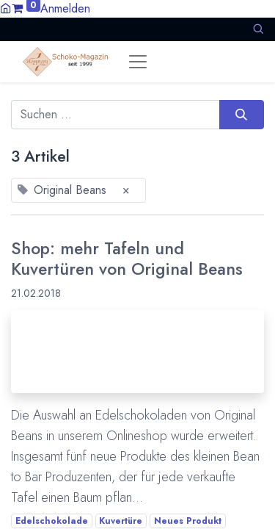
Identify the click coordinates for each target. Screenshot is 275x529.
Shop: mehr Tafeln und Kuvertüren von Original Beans (127, 259)
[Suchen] (241, 114)
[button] (258, 29)
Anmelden (65, 8)
